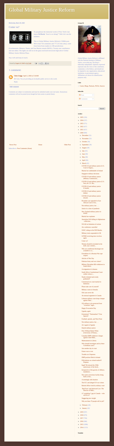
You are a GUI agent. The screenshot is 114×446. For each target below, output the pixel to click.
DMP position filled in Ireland (91, 357)
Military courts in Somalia (90, 290)
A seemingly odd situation (90, 380)
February (85, 405)
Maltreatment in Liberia (89, 340)
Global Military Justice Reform (42, 10)
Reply (16, 82)
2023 (82, 123)
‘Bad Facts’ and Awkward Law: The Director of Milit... (93, 389)
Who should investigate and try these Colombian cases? (93, 344)
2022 (82, 126)
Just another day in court (89, 348)
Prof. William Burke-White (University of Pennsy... (90, 332)
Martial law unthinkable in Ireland (92, 171)
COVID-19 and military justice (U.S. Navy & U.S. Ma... (93, 182)
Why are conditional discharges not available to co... (92, 249)
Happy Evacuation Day (89, 308)
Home (40, 145)
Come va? (85, 241)
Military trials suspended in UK (91, 233)
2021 (82, 129)
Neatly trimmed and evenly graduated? (90, 278)
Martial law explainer (88, 216)
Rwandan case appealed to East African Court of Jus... (91, 201)
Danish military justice (89, 328)
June (83, 154)
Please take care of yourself (90, 286)
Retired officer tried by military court (93, 385)
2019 (82, 412)
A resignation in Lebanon (89, 269)
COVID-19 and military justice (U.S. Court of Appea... (93, 167)
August (84, 148)
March (84, 163)
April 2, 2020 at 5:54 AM (31, 76)
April (84, 160)
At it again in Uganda (88, 325)
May (83, 157)
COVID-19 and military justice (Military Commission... (91, 177)
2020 (82, 133)
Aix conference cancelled (89, 227)
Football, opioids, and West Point (92, 319)
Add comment (14, 87)
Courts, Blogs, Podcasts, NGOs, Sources (92, 86)
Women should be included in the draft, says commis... (92, 245)
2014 (82, 427)
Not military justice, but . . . (90, 205)
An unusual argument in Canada (91, 295)
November (85, 138)
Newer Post (12, 145)
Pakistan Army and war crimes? (91, 261)
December (85, 135)
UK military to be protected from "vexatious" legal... (92, 304)
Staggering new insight (89, 398)
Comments (83, 99)
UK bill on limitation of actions (91, 224)
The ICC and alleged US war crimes (93, 382)
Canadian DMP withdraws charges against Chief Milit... (92, 337)
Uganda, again (86, 311)
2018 (82, 415)
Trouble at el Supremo (88, 354)
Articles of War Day (88, 258)
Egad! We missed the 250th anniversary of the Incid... (90, 366)
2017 (82, 418)
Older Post (67, 145)
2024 (82, 120)
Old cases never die (88, 292)
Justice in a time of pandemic (91, 208)
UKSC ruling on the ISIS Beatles (92, 230)
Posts (81, 95)
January (84, 408)
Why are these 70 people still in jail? (93, 401)
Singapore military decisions (90, 174)
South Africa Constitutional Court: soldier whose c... (92, 273)
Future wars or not (87, 351)
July (83, 151)
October (84, 141)
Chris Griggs (18, 76)
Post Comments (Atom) (24, 148)
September (85, 145)
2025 (82, 117)
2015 (82, 424)
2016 (82, 421)
